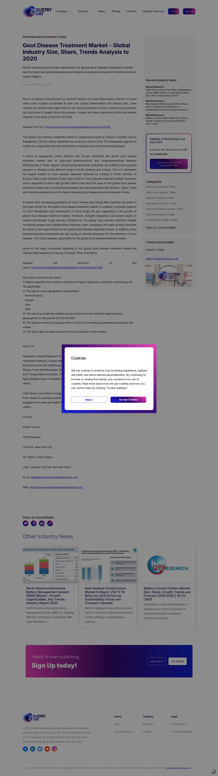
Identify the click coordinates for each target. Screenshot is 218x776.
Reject (89, 399)
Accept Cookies (128, 399)
